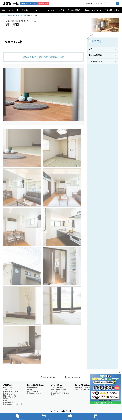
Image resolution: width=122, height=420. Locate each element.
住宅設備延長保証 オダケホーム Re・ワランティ (60, 394)
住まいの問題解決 (74, 10)
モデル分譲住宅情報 (8, 402)
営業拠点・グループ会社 (105, 393)
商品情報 (5, 399)
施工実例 (23, 15)
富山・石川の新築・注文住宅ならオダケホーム (11, 3)
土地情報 (29, 389)
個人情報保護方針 (103, 400)
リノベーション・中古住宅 (54, 10)
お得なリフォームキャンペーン (59, 389)
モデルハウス (74, 416)
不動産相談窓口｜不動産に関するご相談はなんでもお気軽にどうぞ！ (85, 388)
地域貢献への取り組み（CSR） (107, 395)
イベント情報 (48, 416)
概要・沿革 (102, 391)
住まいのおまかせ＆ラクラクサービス (13, 404)
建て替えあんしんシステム (10, 397)
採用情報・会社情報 (112, 10)
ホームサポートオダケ (73, 377)
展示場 (100, 416)
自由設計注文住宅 (7, 389)
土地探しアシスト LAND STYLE (34, 391)
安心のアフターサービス (9, 395)
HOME (3, 15)
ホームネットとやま (48, 377)
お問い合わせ (98, 3)
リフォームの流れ (55, 391)
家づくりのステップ (8, 388)
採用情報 (89, 3)
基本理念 (101, 389)
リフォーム (36, 10)
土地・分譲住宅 (23, 10)
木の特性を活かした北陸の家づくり (12, 391)
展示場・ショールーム (93, 10)
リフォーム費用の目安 (57, 388)
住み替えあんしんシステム (34, 393)
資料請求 (43, 3)
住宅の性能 (6, 393)
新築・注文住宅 (8, 10)
